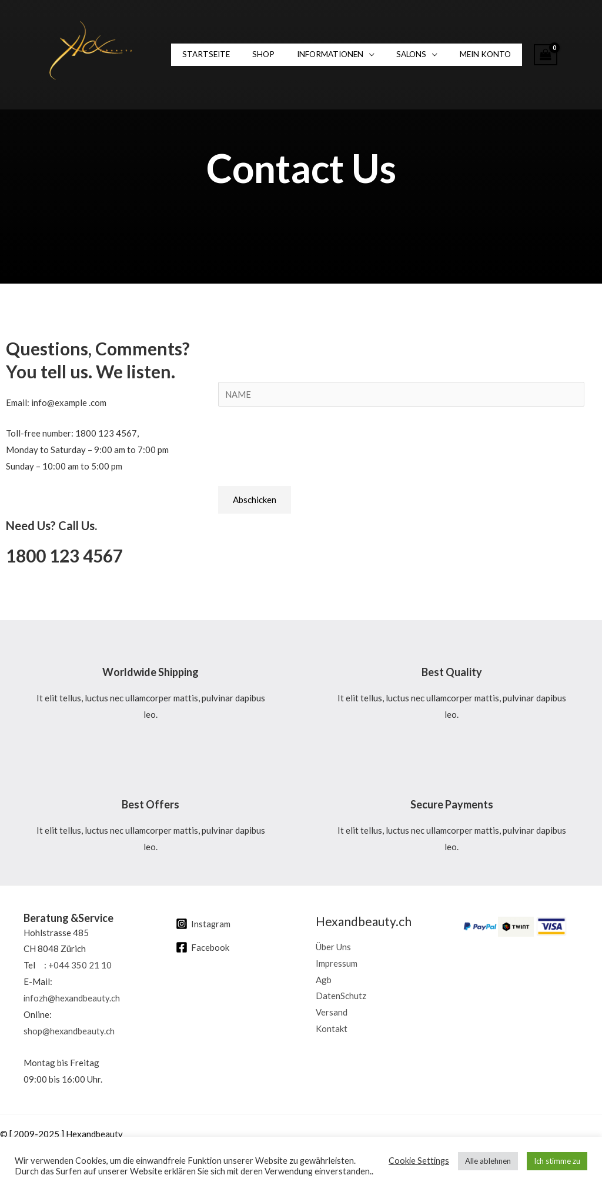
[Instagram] (203, 924)
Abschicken (254, 499)
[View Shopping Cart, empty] (514, 55)
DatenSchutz (341, 996)
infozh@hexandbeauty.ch (72, 998)
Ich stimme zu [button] (557, 1161)
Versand (331, 1012)
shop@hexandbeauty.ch (69, 1031)
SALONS (389, 54)
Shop (254, 54)
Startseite (203, 54)
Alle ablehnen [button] (488, 1161)
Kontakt (331, 1028)
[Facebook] (202, 947)
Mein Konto (457, 54)
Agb (324, 979)
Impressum (336, 963)
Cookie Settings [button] (419, 1161)
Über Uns (333, 946)
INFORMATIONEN (314, 54)
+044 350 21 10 (80, 965)
